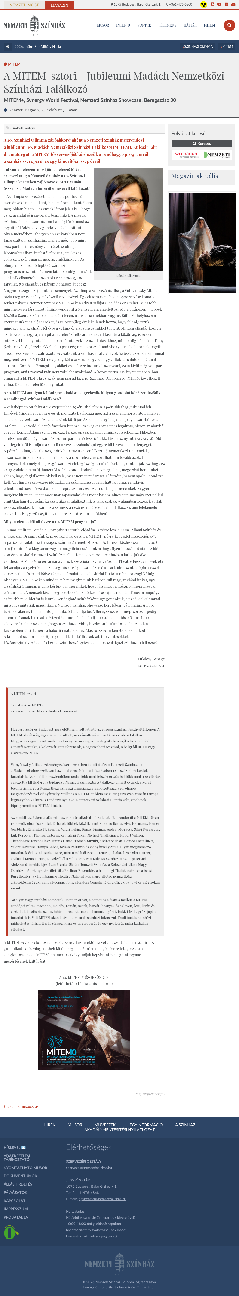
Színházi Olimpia (198, 46)
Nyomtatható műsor (25, 1168)
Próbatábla (16, 1217)
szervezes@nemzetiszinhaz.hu (89, 1168)
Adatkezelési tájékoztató (17, 1158)
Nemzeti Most (24, 5)
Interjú (123, 25)
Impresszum (16, 1209)
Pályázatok (15, 1193)
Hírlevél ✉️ (15, 1148)
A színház (185, 1125)
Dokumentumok (20, 1176)
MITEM (209, 25)
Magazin (59, 5)
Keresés (202, 144)
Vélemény (167, 25)
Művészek (105, 1125)
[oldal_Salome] (202, 243)
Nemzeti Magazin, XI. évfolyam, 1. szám (43, 109)
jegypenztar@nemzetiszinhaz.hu (102, 1199)
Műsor (75, 1125)
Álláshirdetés (18, 1184)
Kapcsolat (14, 1201)
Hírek (49, 1125)
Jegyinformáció (145, 1125)
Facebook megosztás (21, 1106)
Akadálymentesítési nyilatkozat (119, 1130)
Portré (144, 25)
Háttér (190, 25)
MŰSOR (103, 25)
